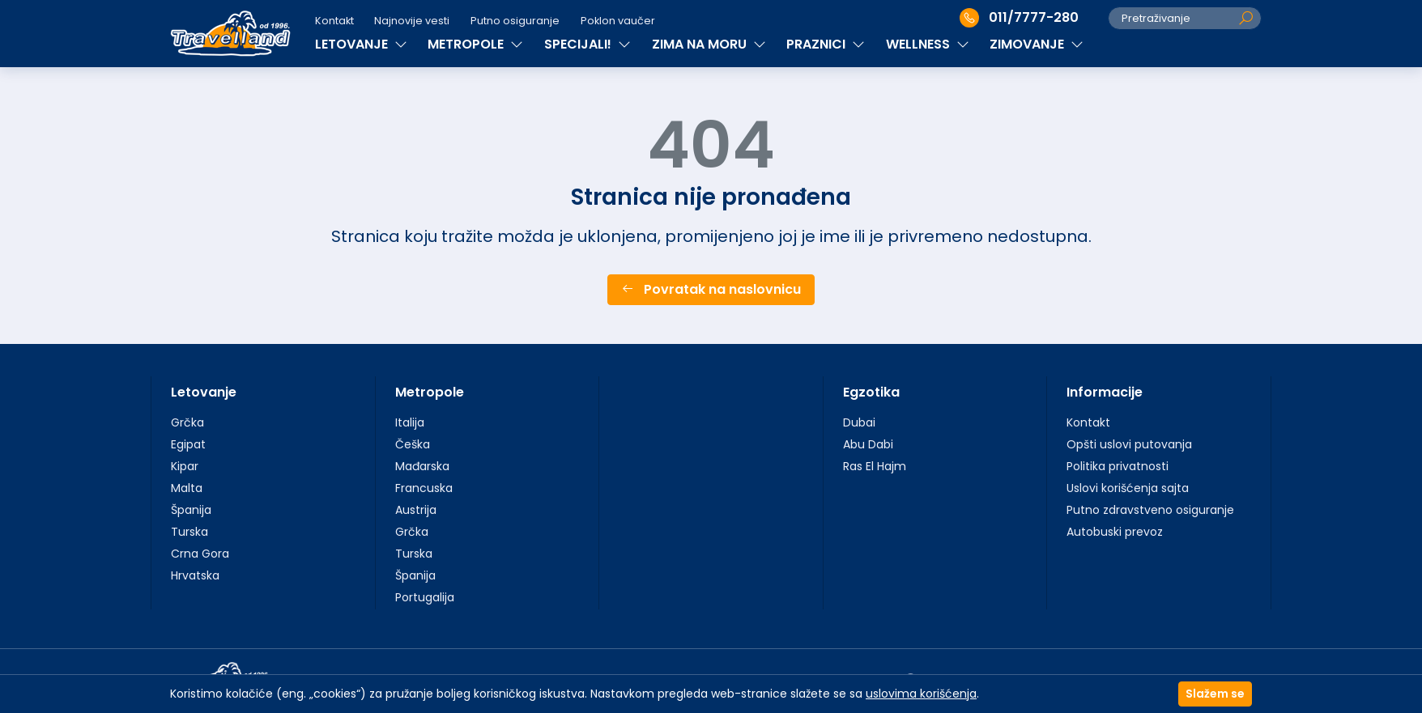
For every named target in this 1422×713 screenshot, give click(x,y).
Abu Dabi (868, 444)
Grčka (187, 422)
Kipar (184, 466)
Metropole (429, 392)
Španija (191, 510)
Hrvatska (195, 575)
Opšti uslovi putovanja (1129, 444)
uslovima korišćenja (921, 693)
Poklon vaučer (618, 21)
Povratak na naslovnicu (711, 289)
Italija (409, 422)
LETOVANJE (361, 44)
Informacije (1104, 392)
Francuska (424, 488)
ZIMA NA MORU (709, 44)
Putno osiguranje (515, 21)
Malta (186, 488)
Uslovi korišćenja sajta (1127, 488)
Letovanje (203, 392)
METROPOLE (475, 44)
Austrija (415, 510)
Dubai (859, 422)
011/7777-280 (1019, 18)
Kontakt (334, 21)
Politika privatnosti (1117, 466)
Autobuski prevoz (1114, 532)
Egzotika (871, 392)
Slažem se (1215, 693)
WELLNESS (927, 44)
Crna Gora (200, 553)
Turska (189, 532)
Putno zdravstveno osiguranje (1150, 510)
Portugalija (424, 597)
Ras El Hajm (874, 466)
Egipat (188, 444)
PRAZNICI (825, 44)
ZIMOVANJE (1037, 44)
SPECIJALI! (587, 44)
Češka (412, 444)
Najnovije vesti (411, 21)
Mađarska (422, 466)
